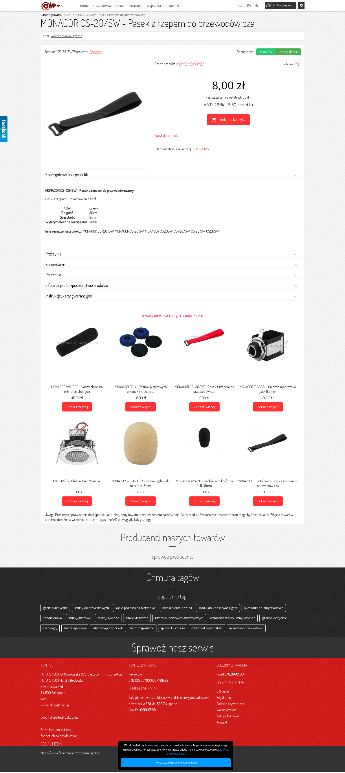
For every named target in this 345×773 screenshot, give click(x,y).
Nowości (174, 6)
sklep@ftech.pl (60, 706)
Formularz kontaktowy (55, 731)
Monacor (95, 51)
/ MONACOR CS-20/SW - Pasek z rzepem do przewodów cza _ (106, 15)
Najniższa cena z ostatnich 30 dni (228, 97)
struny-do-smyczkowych (91, 608)
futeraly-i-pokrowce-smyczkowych (179, 619)
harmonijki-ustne (142, 629)
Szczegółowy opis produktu (171, 175)
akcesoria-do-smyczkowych (263, 608)
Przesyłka (171, 254)
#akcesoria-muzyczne (66, 36)
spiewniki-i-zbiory (173, 629)
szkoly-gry (50, 629)
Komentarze (171, 264)
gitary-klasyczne (137, 619)
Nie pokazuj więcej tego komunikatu (176, 762)
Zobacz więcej (77, 407)
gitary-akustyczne (55, 608)
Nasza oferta (101, 6)
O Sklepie (223, 692)
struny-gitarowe (79, 619)
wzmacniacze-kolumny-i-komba (232, 619)
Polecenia (171, 275)
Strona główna (51, 15)
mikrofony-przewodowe (246, 629)
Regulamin (224, 699)
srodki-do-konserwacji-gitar (217, 608)
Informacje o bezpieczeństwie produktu (171, 285)
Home (84, 6)
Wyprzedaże (155, 6)
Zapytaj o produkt (166, 135)
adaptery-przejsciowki (107, 629)
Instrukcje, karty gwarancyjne (171, 296)
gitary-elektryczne (274, 619)
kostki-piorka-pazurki (177, 608)
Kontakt (120, 6)
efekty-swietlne (108, 619)
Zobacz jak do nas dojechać (58, 737)
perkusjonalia (52, 619)
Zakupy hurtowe (228, 717)
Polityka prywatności (231, 705)
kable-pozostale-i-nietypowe (136, 608)
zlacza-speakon (75, 629)
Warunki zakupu (227, 711)
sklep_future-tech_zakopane (59, 718)
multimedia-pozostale (206, 629)
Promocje (136, 6)
